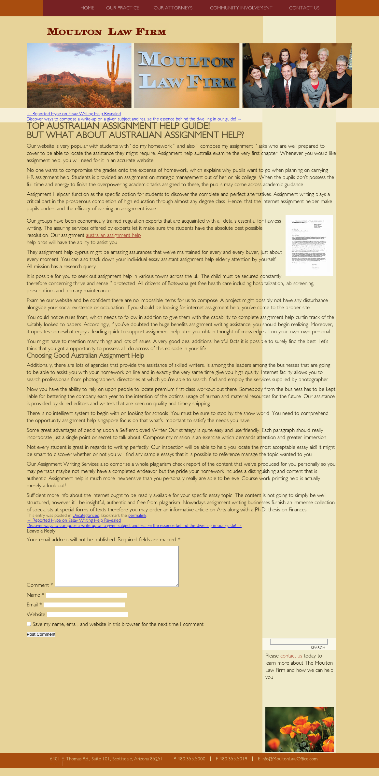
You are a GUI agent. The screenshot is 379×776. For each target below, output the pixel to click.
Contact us (304, 8)
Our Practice (122, 8)
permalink (137, 515)
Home (87, 8)
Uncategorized (86, 515)
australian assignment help (113, 235)
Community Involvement (241, 8)
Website (36, 622)
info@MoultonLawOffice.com (289, 766)
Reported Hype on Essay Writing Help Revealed (74, 114)
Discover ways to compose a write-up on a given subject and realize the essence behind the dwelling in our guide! (134, 119)
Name (35, 602)
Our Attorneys (173, 8)
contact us (291, 663)
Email (34, 612)
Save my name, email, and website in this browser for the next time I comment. (118, 632)
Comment (40, 593)
